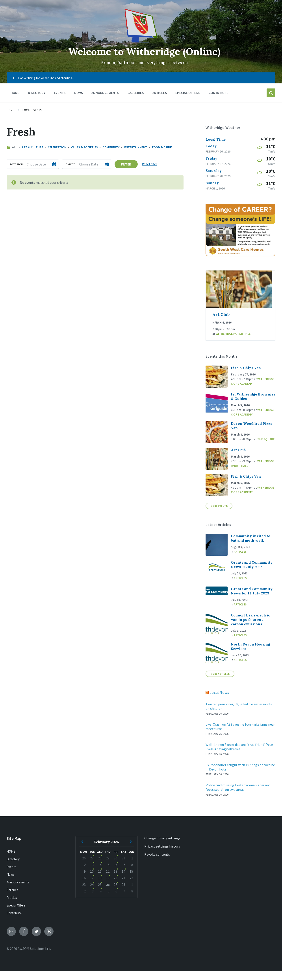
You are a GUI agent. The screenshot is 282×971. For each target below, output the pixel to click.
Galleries (12, 890)
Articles (240, 552)
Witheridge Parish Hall (233, 334)
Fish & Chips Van (246, 368)
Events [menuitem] (60, 93)
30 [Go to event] (115, 858)
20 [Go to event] (115, 878)
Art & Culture (32, 147)
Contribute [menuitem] (218, 93)
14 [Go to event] (123, 871)
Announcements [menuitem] (105, 93)
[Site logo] (141, 41)
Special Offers (16, 905)
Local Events (31, 110)
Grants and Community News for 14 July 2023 (252, 591)
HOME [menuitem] (15, 93)
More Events (219, 506)
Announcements (18, 882)
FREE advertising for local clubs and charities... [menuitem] (43, 78)
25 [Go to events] (100, 884)
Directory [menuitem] (36, 93)
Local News (219, 692)
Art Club (221, 314)
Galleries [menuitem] (136, 93)
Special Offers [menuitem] (187, 93)
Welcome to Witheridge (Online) (144, 51)
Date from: (17, 164)
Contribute (14, 913)
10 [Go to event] (92, 871)
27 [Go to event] (92, 858)
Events (11, 867)
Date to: (71, 164)
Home (10, 110)
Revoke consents (157, 854)
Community (111, 147)
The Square (266, 439)
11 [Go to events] (100, 871)
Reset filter (149, 164)
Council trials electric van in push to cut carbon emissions (250, 619)
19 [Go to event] (107, 878)
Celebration (57, 147)
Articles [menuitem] (159, 93)
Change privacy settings (162, 838)
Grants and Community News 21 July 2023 (252, 564)
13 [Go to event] (115, 871)
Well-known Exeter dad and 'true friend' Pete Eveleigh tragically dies (239, 746)
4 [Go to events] (101, 864)
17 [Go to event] (92, 878)
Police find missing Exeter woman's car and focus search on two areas (238, 787)
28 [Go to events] (100, 858)
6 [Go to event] (116, 864)
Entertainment (135, 147)
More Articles (220, 673)
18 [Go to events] (100, 878)
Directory (13, 859)
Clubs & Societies (84, 147)
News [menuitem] (78, 93)
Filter (126, 164)
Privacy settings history (162, 846)
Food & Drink (162, 147)
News (11, 874)
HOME (11, 851)
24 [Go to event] (92, 884)
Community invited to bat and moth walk (250, 538)
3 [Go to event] (93, 864)
